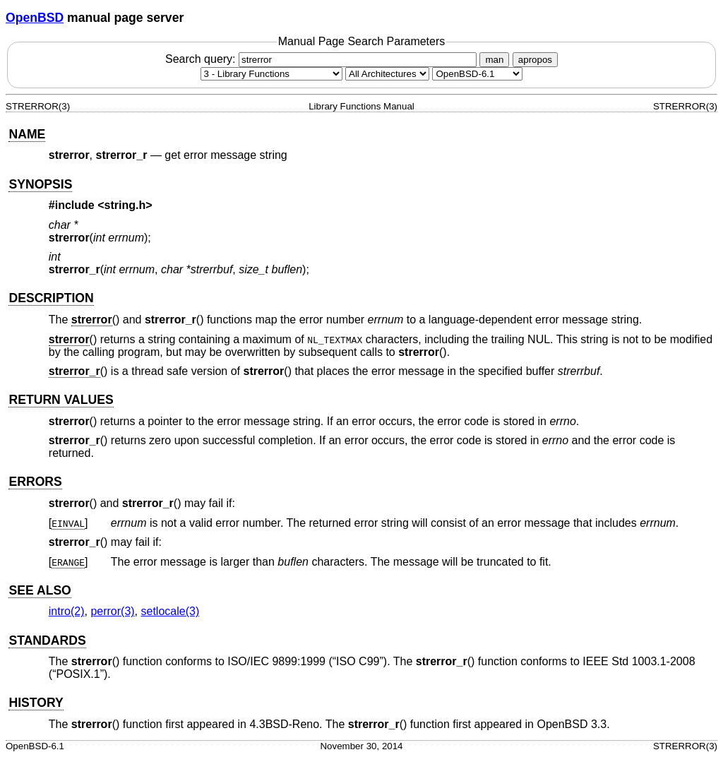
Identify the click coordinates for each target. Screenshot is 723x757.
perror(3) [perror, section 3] (112, 611)
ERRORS (34, 482)
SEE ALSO (39, 590)
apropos (535, 59)
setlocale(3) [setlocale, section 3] (170, 611)
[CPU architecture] (387, 74)
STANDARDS (46, 640)
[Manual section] (271, 74)
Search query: (322, 59)
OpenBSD (35, 18)
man (494, 59)
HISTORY (35, 703)
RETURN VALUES (60, 400)
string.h (125, 205)
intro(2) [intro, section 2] (67, 611)
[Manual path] (477, 74)
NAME (26, 134)
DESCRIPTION (50, 298)
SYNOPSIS (40, 184)
